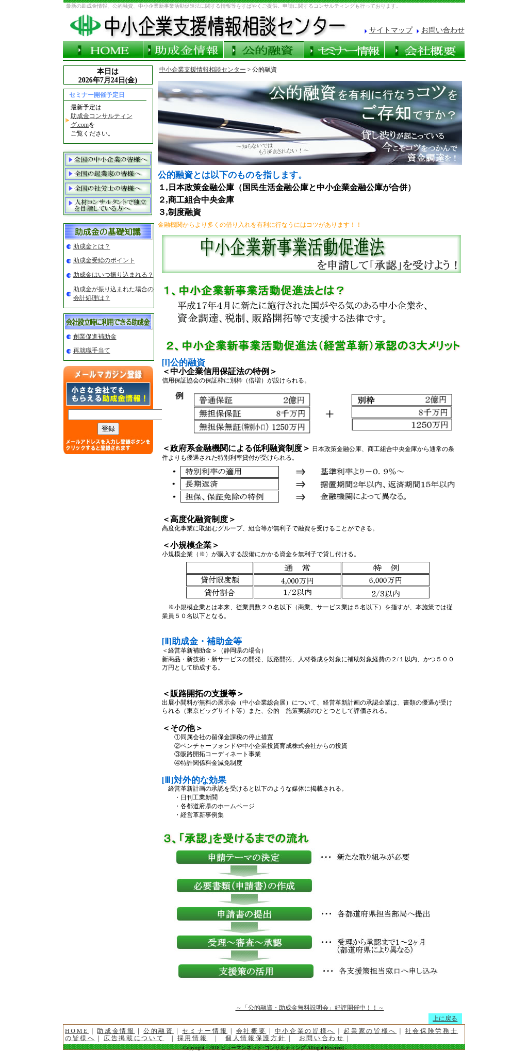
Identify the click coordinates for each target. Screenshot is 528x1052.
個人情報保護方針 (255, 1038)
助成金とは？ (91, 246)
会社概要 (251, 1030)
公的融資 (158, 1030)
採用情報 (192, 1038)
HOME (77, 1030)
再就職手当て (91, 350)
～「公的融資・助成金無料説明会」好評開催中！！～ (310, 1007)
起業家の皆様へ (370, 1030)
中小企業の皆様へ (305, 1030)
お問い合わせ (443, 30)
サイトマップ (390, 30)
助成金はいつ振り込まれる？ (113, 274)
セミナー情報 (204, 1030)
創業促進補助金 (95, 336)
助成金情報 (116, 1030)
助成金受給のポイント (104, 260)
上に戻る (445, 1018)
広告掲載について (134, 1038)
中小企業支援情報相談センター (202, 69)
